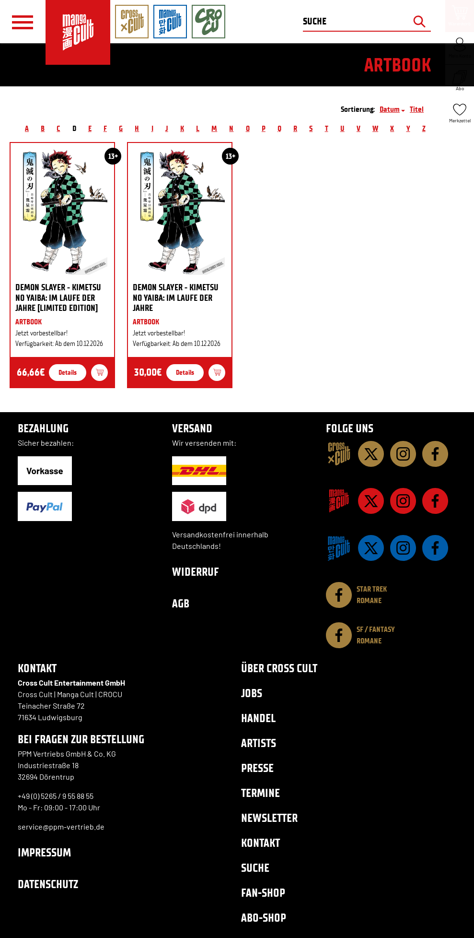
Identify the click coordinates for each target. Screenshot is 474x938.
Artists (258, 743)
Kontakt (260, 843)
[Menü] (22, 22)
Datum (390, 109)
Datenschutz (48, 884)
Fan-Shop (263, 893)
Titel (417, 109)
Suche (255, 868)
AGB (180, 603)
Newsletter (269, 818)
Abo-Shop (263, 918)
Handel (258, 718)
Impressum (44, 852)
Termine (260, 793)
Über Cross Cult (279, 668)
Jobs (251, 693)
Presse (257, 768)
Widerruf (195, 572)
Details (67, 372)
